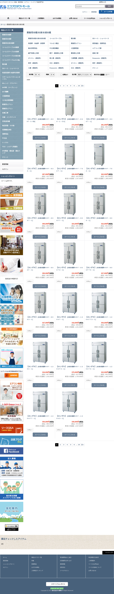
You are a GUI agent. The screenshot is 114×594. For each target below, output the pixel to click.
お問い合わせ (92, 570)
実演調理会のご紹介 (66, 557)
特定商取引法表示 (94, 557)
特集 (33, 560)
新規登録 (94, 12)
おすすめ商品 (35, 567)
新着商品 (34, 564)
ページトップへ (109, 552)
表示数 (31, 74)
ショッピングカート (9, 564)
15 (79, 86)
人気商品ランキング (37, 570)
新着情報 (62, 564)
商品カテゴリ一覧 (37, 557)
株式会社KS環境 (56, 590)
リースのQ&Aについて (95, 567)
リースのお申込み (94, 564)
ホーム (5, 557)
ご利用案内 (92, 560)
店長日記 (62, 567)
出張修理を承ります (66, 560)
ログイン (84, 12)
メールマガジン (64, 570)
